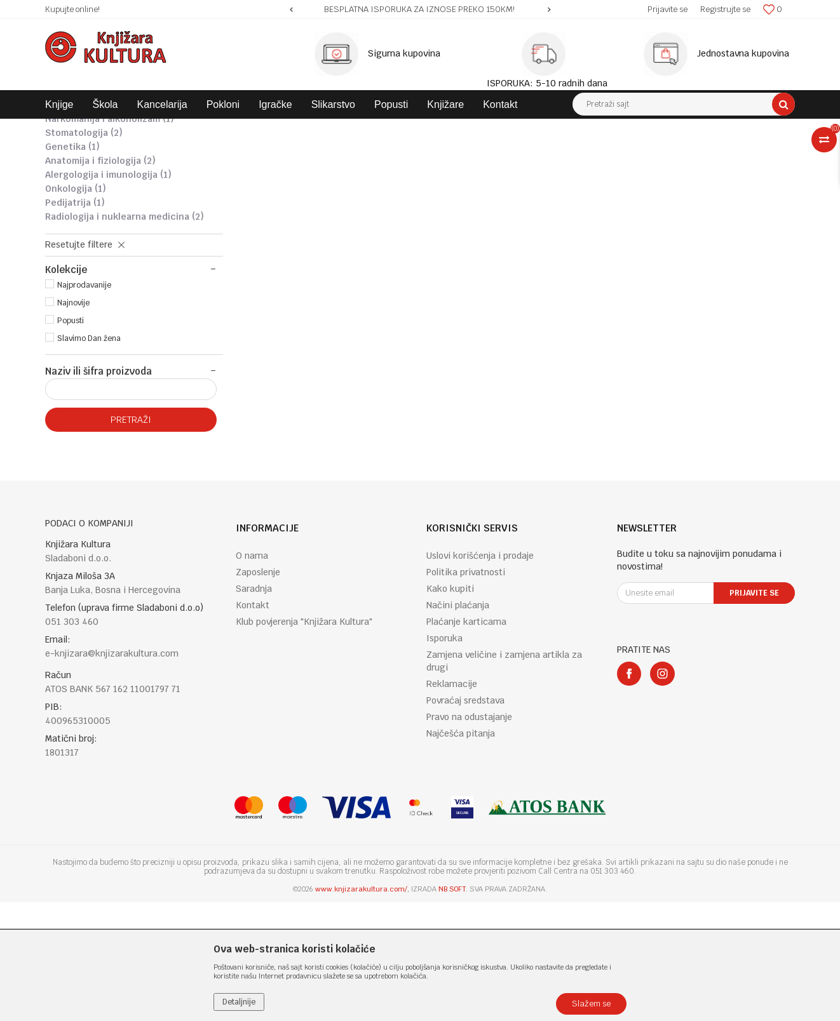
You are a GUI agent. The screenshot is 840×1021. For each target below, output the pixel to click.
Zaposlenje (258, 691)
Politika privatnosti (465, 691)
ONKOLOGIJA (75, 307)
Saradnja (254, 707)
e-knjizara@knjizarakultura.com (112, 772)
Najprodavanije (84, 404)
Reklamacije (451, 802)
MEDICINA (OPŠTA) (92, 223)
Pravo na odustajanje (469, 835)
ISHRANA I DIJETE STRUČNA (105, 181)
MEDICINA (376, 128)
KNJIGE (170, 128)
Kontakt (252, 724)
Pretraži (131, 538)
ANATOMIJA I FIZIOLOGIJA (100, 279)
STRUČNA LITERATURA (305, 128)
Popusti (70, 439)
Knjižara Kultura (73, 128)
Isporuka (444, 757)
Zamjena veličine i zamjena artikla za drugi (504, 780)
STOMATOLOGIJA (84, 251)
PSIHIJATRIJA (76, 195)
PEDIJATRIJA (75, 321)
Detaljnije (238, 1002)
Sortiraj (541, 152)
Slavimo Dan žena (89, 457)
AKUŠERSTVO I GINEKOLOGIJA (108, 209)
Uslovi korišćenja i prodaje (480, 674)
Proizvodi (129, 128)
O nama (252, 674)
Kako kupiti (450, 707)
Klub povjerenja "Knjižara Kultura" (304, 740)
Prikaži (661, 152)
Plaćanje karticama (466, 740)
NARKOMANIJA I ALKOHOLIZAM (109, 237)
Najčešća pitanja (460, 852)
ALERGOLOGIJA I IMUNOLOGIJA (108, 293)
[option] (420, 9)
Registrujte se (725, 9)
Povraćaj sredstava (465, 819)
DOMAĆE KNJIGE (224, 128)
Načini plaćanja (457, 724)
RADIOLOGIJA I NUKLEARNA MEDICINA (124, 335)
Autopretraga (486, 152)
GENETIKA (72, 265)
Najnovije (73, 422)
